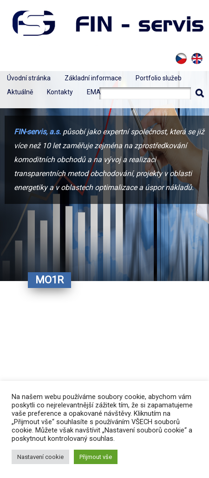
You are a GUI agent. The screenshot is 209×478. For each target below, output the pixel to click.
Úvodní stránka (29, 78)
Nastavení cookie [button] (40, 456)
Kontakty (60, 92)
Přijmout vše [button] (95, 456)
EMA (94, 92)
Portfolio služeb (159, 78)
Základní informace (93, 78)
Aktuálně (20, 92)
